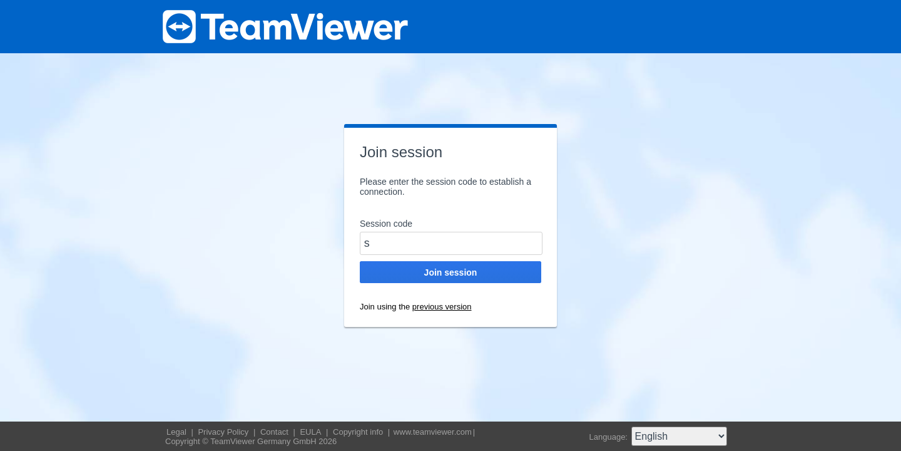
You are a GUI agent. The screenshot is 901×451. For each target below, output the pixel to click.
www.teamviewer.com (433, 432)
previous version (442, 306)
